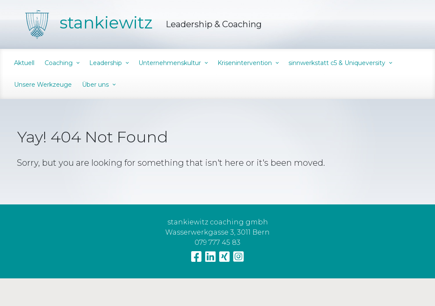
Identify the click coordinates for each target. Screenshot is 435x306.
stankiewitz (106, 22)
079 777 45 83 (217, 242)
